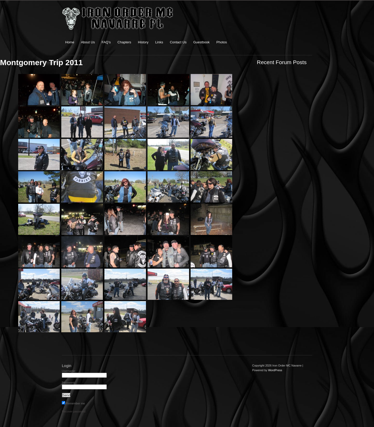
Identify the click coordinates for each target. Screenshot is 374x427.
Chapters (124, 42)
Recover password (73, 411)
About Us (88, 42)
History (143, 42)
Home (69, 42)
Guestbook (201, 42)
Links (159, 42)
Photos (221, 42)
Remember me (73, 403)
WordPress (275, 370)
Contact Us (178, 42)
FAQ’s (106, 42)
